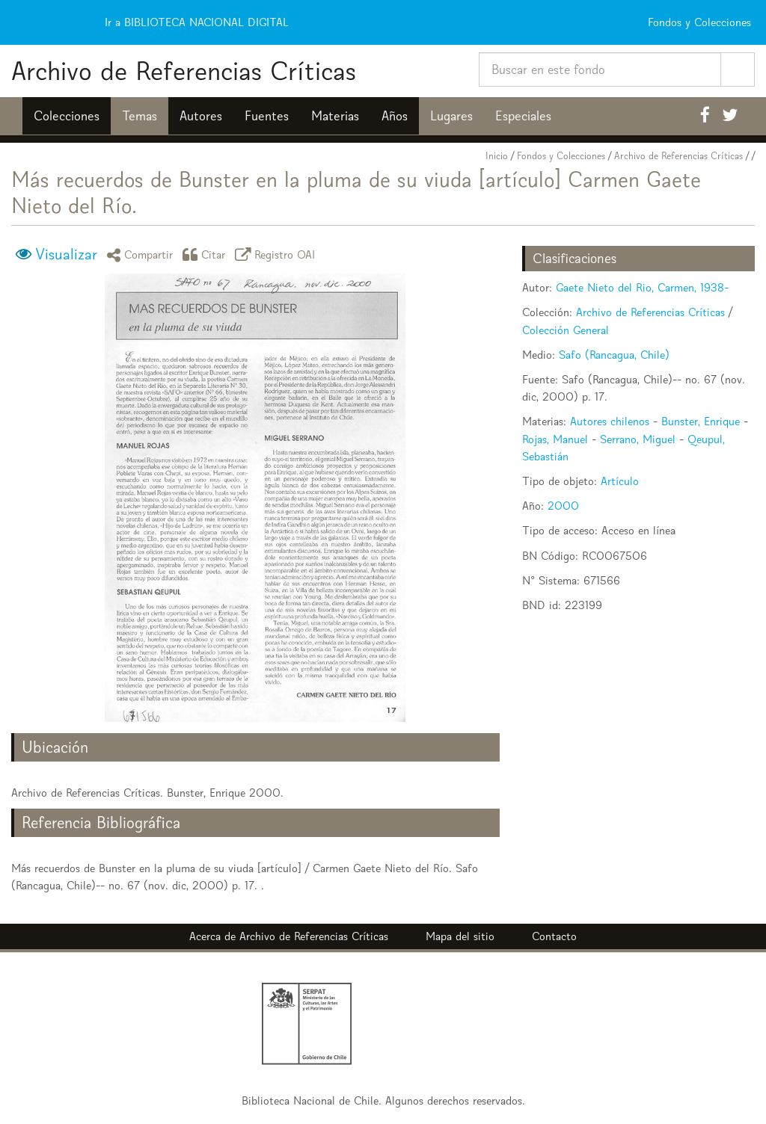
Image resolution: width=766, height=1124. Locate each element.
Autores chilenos (609, 421)
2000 (563, 505)
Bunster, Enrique (700, 421)
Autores (201, 116)
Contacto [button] (554, 936)
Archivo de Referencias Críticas (183, 70)
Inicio (496, 155)
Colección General (565, 330)
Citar (206, 254)
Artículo (620, 481)
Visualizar (66, 254)
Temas (139, 116)
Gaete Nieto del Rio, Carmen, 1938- (642, 287)
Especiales (523, 116)
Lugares (451, 116)
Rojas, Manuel (555, 439)
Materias (335, 116)
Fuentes (267, 116)
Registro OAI (277, 254)
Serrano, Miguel (637, 439)
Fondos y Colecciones (561, 155)
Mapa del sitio (460, 936)
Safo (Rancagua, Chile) (614, 355)
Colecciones (66, 116)
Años (395, 116)
